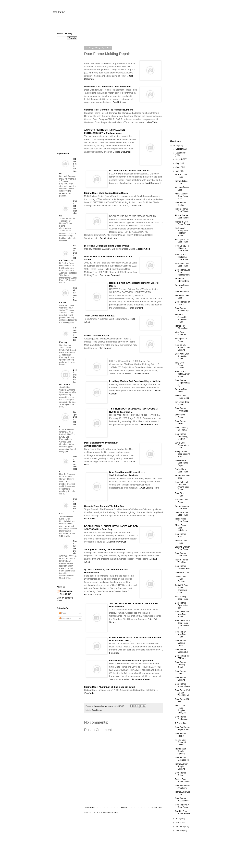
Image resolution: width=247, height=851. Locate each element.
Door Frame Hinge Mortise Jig (182, 382)
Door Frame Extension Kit (182, 758)
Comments (65, 618)
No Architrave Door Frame (181, 470)
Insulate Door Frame (181, 541)
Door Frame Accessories (182, 799)
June (178, 167)
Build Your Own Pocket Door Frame (182, 356)
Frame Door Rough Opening (180, 751)
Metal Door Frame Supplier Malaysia (180, 709)
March (179, 822)
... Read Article (143, 249)
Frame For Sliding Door (182, 327)
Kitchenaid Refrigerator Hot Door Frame (181, 232)
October (179, 149)
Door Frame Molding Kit (181, 650)
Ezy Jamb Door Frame (182, 403)
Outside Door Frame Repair (182, 812)
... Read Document (122, 152)
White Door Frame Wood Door (182, 445)
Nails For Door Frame (181, 501)
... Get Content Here (107, 238)
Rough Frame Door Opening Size (182, 454)
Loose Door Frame (180, 416)
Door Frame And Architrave (182, 786)
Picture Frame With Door (181, 561)
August (179, 159)
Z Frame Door (181, 723)
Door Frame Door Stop (181, 554)
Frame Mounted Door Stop (182, 507)
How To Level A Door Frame (182, 806)
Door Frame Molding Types (180, 643)
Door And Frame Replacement (182, 728)
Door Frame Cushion (180, 203)
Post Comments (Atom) (107, 812)
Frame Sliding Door (181, 182)
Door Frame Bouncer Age (182, 309)
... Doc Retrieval (118, 102)
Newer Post (90, 807)
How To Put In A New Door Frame (182, 614)
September (181, 153)
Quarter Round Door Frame (181, 513)
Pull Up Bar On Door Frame (182, 240)
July (178, 163)
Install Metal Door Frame (181, 520)
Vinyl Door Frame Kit (180, 333)
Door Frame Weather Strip (182, 567)
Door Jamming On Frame (181, 428)
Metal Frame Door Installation (181, 527)
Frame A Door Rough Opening (181, 766)
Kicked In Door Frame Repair (182, 223)
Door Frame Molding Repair (180, 664)
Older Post (157, 807)
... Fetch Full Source (148, 424)
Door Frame (58, 11)
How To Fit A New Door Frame (181, 634)
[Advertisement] (123, 24)
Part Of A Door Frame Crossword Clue (181, 589)
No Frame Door (182, 572)
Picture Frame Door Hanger (182, 216)
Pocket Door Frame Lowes (182, 780)
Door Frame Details (75, 547)
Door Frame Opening (180, 678)
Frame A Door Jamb (181, 390)
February (180, 826)
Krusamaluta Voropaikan (66, 592)
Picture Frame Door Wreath (182, 210)
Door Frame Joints (180, 422)
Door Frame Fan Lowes (182, 303)
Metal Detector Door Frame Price (181, 196)
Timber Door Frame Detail (182, 396)
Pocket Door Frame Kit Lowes (180, 742)
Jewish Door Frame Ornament (181, 579)
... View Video (151, 122)
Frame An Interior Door (182, 280)
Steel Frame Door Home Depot (181, 463)
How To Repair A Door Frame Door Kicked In (182, 624)
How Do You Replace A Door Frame (181, 257)
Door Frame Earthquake (181, 718)
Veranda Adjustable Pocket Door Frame (182, 318)
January (179, 830)
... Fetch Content (134, 308)
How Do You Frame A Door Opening (182, 347)
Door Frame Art (182, 291)
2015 (175, 145)
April (178, 818)
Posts (62, 613)
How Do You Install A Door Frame (182, 374)
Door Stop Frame (179, 494)
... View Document (140, 373)
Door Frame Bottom (180, 774)
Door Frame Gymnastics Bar (181, 605)
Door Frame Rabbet (180, 734)
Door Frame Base (180, 535)
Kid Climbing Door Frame (181, 597)
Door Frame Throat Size (181, 409)
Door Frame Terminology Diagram (182, 436)
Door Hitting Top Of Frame (182, 657)
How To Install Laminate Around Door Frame (182, 486)
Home (124, 807)
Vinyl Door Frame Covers (179, 365)
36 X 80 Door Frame (181, 175)
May (178, 171)
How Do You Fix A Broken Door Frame (182, 248)
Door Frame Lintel (180, 672)
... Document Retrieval (108, 275)
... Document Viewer (116, 541)
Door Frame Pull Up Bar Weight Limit (182, 692)
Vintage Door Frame (181, 339)
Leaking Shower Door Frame (182, 548)
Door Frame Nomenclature (182, 685)
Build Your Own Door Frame (182, 264)
